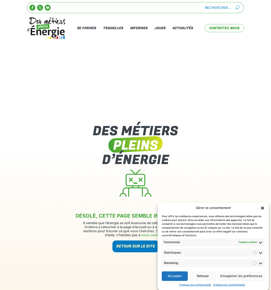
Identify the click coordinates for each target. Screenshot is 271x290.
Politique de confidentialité (195, 286)
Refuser (203, 278)
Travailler (113, 28)
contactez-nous (224, 28)
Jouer (160, 28)
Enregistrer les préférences (241, 278)
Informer (139, 28)
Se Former (86, 28)
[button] (262, 210)
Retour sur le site (135, 246)
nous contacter (153, 235)
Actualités (183, 28)
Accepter (175, 278)
